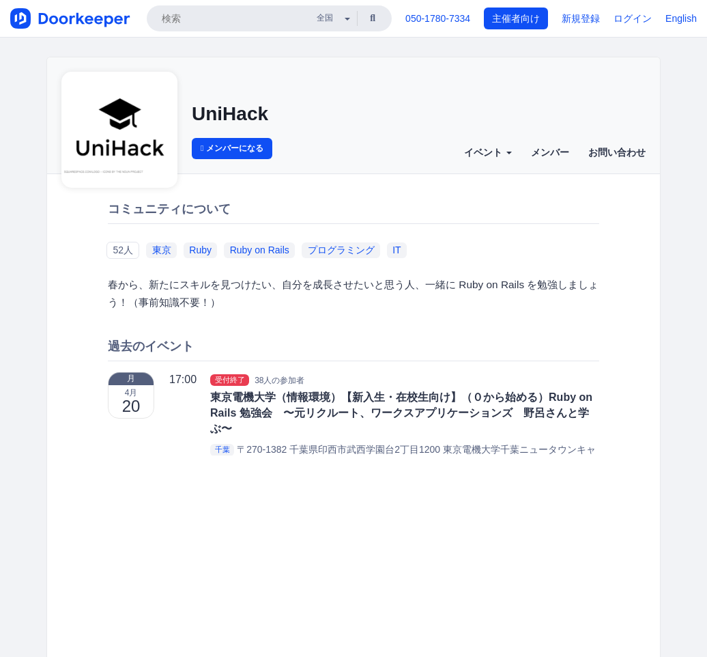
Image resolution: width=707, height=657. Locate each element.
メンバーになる (232, 148)
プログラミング (341, 249)
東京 (161, 249)
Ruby (200, 249)
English (681, 18)
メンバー (550, 152)
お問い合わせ (617, 152)
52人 (123, 249)
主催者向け (516, 18)
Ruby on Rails (259, 249)
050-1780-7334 (437, 18)
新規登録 (581, 18)
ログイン (633, 18)
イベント (488, 152)
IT (396, 249)
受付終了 (230, 380)
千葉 (222, 450)
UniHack (230, 113)
